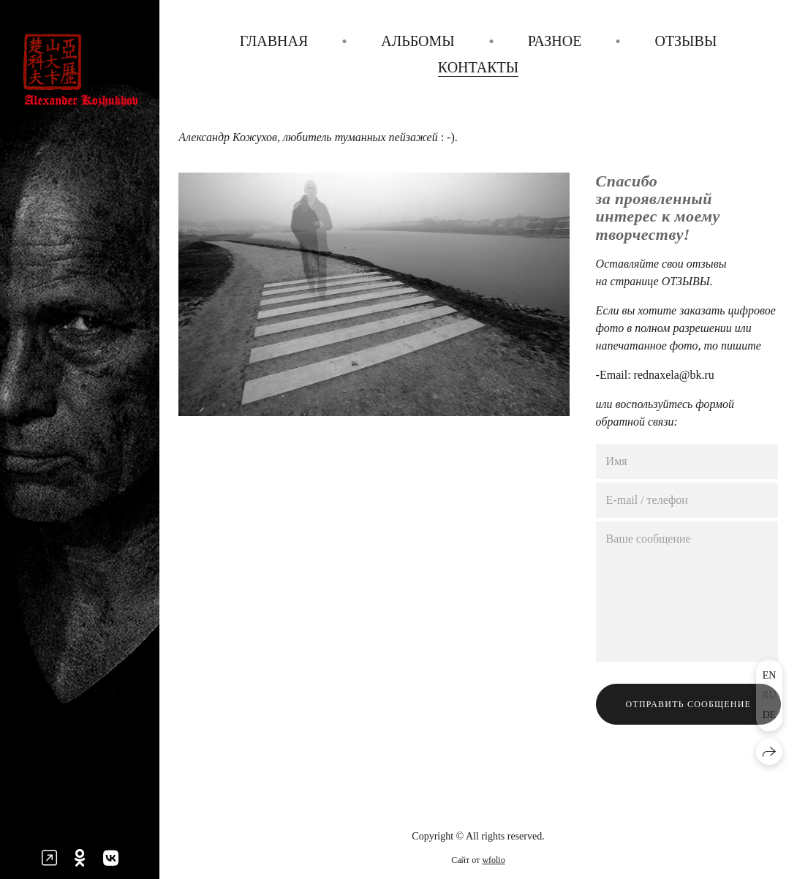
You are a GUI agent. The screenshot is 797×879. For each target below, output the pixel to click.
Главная (274, 41)
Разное (555, 41)
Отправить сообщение (688, 704)
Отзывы (685, 41)
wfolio (493, 860)
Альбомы (418, 41)
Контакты (478, 67)
